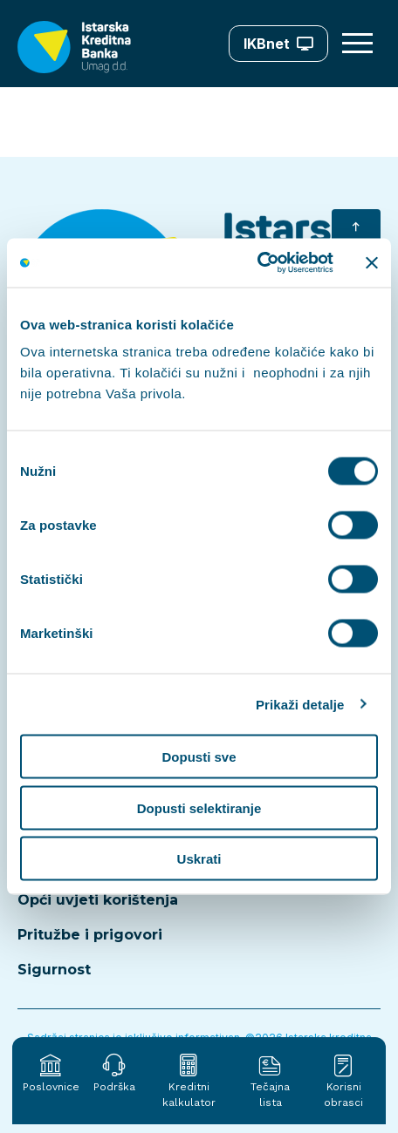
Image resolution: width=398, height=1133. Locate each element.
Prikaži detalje (300, 703)
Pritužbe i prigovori (89, 934)
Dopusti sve (198, 757)
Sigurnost (54, 969)
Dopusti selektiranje (199, 807)
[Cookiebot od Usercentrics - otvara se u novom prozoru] (257, 263)
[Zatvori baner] (372, 262)
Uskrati (199, 858)
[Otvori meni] (359, 44)
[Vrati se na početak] (356, 228)
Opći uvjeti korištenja (97, 900)
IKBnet (278, 43)
